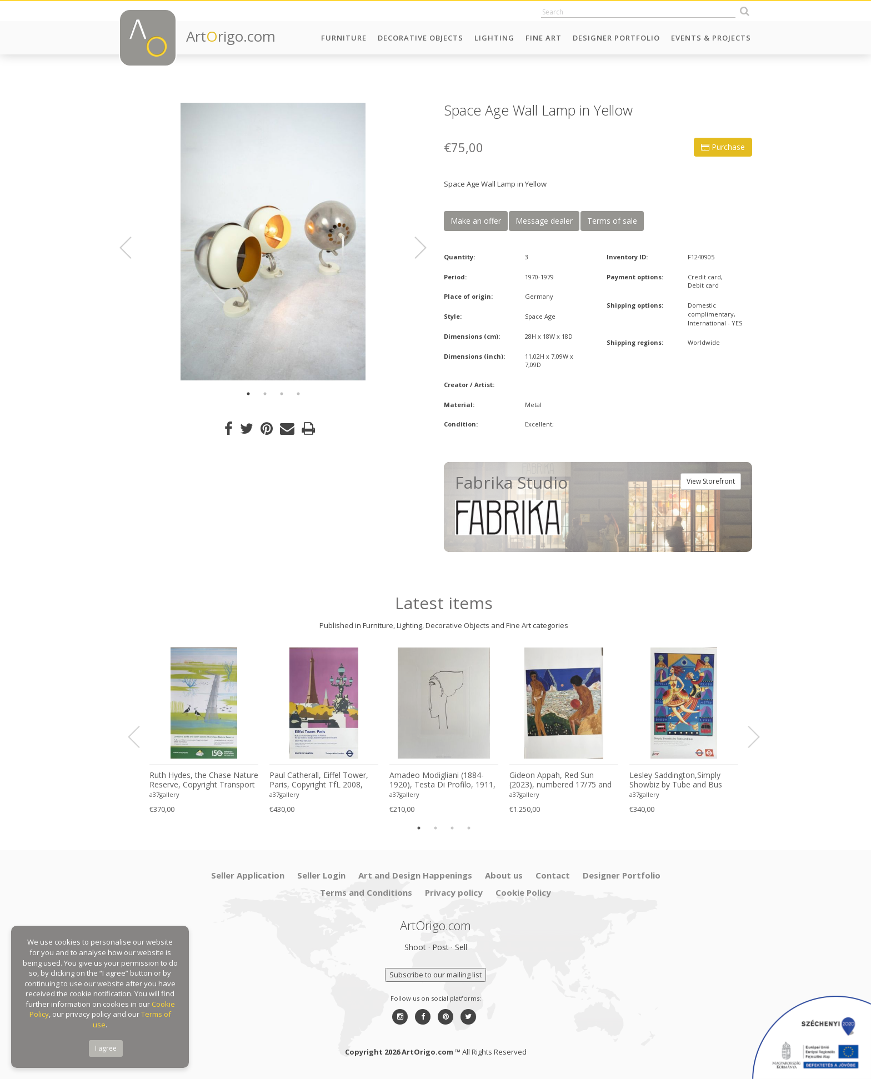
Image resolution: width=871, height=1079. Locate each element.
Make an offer (475, 220)
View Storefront (711, 481)
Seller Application (247, 875)
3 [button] (281, 393)
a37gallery (164, 794)
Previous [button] (132, 248)
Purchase (723, 147)
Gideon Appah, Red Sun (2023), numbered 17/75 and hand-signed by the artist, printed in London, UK (560, 780)
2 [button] (265, 393)
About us (504, 875)
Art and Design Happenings (415, 875)
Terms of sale (612, 220)
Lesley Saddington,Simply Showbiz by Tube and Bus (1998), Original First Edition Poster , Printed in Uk (678, 780)
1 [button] (248, 393)
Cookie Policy (523, 892)
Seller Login (321, 875)
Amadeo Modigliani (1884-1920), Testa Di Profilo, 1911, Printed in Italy (442, 780)
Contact (552, 875)
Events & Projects (711, 38)
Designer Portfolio (616, 38)
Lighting (494, 38)
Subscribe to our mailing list (435, 975)
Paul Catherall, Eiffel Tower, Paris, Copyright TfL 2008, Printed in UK (318, 780)
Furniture (344, 38)
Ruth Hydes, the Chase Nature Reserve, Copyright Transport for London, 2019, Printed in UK (203, 780)
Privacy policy (454, 892)
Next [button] (414, 248)
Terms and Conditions (366, 892)
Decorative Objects (420, 38)
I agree (106, 1048)
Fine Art (543, 38)
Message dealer (544, 220)
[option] (273, 241)
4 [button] (298, 393)
